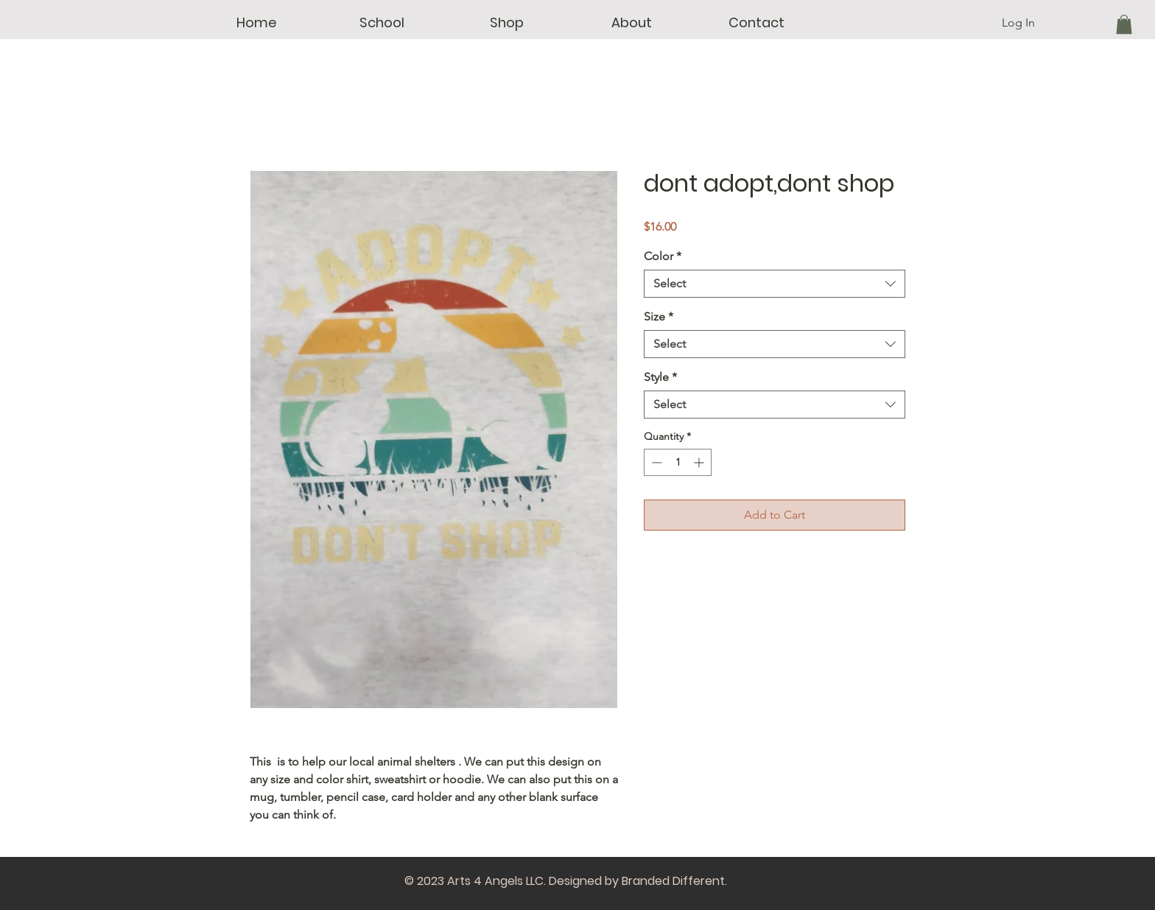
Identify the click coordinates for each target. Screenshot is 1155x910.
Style (660, 377)
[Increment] (700, 462)
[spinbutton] (677, 462)
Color (662, 256)
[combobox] (774, 284)
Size (658, 316)
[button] (381, 22)
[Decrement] (655, 462)
